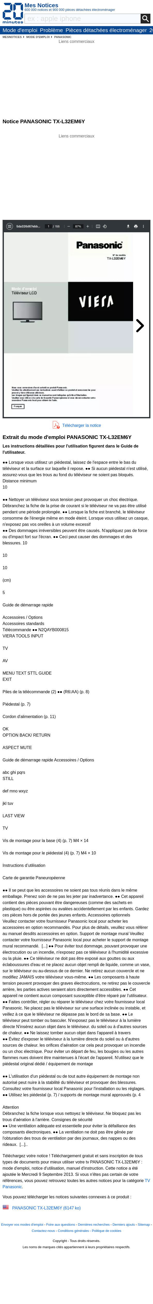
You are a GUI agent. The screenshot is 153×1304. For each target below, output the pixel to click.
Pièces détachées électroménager (106, 30)
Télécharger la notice (81, 425)
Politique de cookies (106, 1231)
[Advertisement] (76, 175)
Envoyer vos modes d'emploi (22, 1224)
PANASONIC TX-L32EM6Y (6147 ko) (46, 1208)
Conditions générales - (75, 1231)
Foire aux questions (60, 1224)
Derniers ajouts (124, 1224)
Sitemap (144, 1224)
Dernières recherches (94, 1224)
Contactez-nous (43, 1231)
